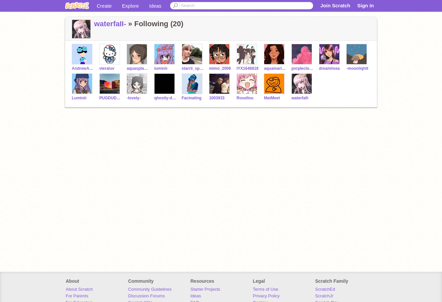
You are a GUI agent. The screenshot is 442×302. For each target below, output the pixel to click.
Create (104, 6)
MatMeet (272, 98)
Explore (130, 6)
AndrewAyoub (83, 68)
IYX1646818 (248, 68)
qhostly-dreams (165, 98)
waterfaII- (110, 24)
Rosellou (245, 98)
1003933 (217, 98)
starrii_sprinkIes (193, 68)
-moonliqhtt (357, 68)
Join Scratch (335, 5)
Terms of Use (265, 289)
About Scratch (79, 289)
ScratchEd (325, 289)
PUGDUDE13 (110, 98)
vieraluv (106, 68)
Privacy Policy (266, 295)
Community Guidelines (149, 289)
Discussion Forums (146, 295)
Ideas (155, 6)
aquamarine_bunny (275, 68)
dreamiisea (329, 68)
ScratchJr (324, 295)
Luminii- (79, 98)
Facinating (192, 98)
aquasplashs (138, 68)
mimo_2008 (220, 68)
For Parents (77, 295)
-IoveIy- (134, 98)
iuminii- (161, 68)
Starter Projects (205, 289)
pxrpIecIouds (302, 68)
